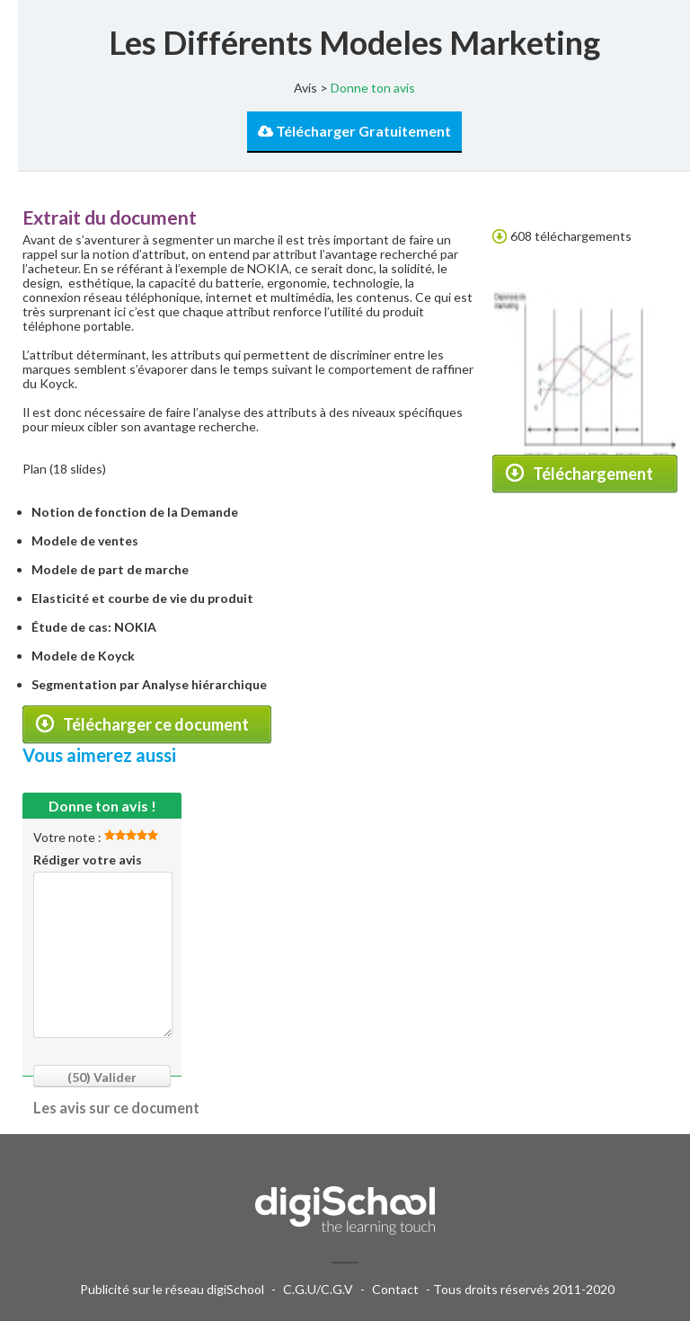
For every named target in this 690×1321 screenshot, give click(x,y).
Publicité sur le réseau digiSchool (172, 1289)
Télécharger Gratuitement (354, 130)
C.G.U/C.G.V (318, 1289)
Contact (395, 1289)
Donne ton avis (373, 87)
